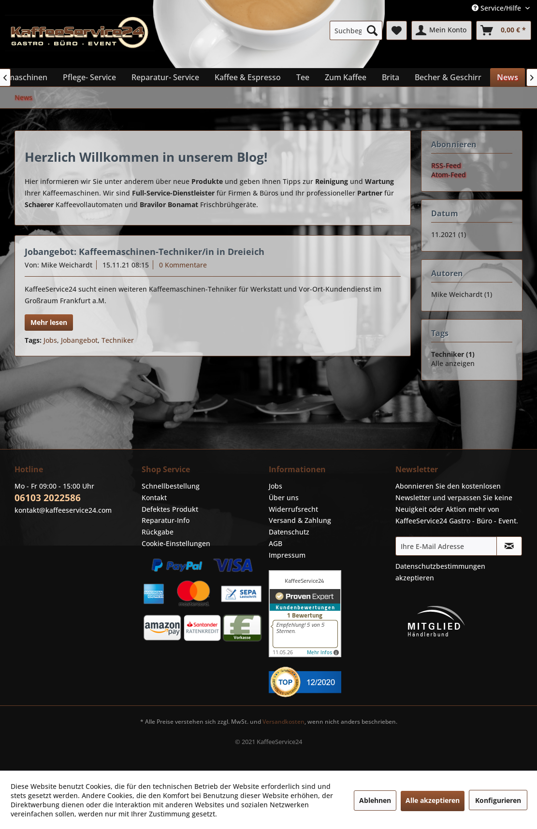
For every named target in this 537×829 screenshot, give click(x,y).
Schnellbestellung (171, 486)
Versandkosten (283, 721)
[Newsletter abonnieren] (509, 546)
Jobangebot (79, 340)
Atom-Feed (448, 174)
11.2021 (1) (448, 234)
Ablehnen (375, 800)
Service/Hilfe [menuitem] (497, 8)
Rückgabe (158, 531)
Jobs (50, 340)
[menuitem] (356, 30)
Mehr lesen (48, 322)
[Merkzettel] (396, 30)
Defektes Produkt (170, 509)
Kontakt (154, 497)
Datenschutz (289, 531)
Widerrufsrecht (293, 509)
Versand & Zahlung (300, 520)
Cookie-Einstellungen (176, 543)
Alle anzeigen (453, 363)
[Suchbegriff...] (356, 30)
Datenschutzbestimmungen (440, 566)
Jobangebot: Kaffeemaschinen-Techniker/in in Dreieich (144, 251)
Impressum (287, 555)
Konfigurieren (498, 800)
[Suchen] (372, 30)
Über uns (284, 497)
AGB (275, 543)
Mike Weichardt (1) (461, 294)
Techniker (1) (453, 354)
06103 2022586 (48, 498)
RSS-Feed (446, 165)
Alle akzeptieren (433, 800)
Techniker (118, 340)
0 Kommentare (183, 264)
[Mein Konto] (441, 30)
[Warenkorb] (503, 30)
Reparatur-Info (165, 520)
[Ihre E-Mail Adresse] (446, 546)
